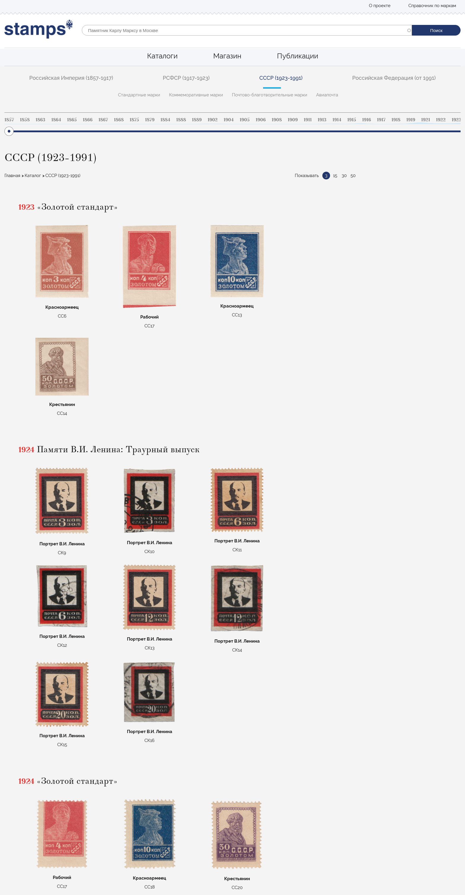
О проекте (380, 5)
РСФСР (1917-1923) (186, 78)
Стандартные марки (139, 95)
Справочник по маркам (432, 5)
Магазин (227, 56)
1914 (336, 119)
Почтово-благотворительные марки (269, 95)
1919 (410, 119)
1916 (366, 119)
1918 (395, 119)
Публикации (297, 56)
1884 (165, 119)
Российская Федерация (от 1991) (394, 78)
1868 (119, 119)
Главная (12, 175)
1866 (88, 119)
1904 (229, 119)
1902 (213, 119)
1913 (322, 119)
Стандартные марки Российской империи (174, 809)
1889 (197, 119)
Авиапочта (327, 95)
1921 (425, 119)
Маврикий (140, 842)
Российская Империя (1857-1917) (71, 78)
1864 (56, 119)
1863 (40, 119)
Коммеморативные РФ (153, 826)
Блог (9, 826)
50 (353, 175)
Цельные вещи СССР (151, 834)
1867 (103, 119)
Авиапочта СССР (147, 817)
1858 (25, 119)
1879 (150, 119)
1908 (277, 119)
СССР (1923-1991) (281, 78)
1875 (134, 119)
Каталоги (162, 56)
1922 (441, 119)
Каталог (33, 175)
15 (335, 175)
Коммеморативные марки (196, 95)
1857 (9, 119)
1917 (381, 119)
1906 (261, 119)
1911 (308, 119)
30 (344, 175)
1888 (181, 119)
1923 (456, 119)
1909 (293, 119)
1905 (245, 119)
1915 (351, 119)
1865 (72, 119)
